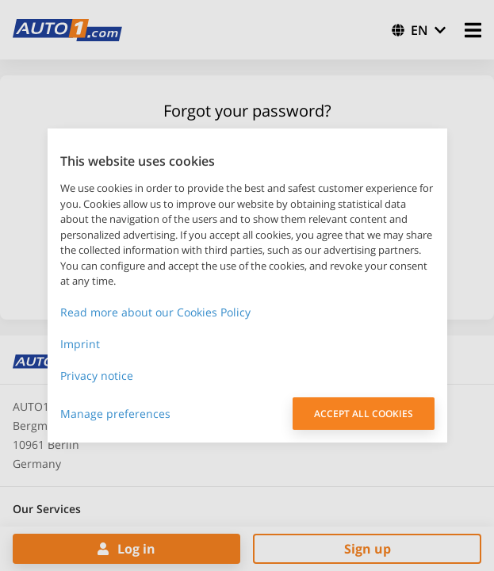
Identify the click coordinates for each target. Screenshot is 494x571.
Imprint (80, 343)
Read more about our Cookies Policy (155, 312)
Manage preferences (115, 413)
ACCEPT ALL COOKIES (363, 413)
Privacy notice (96, 375)
